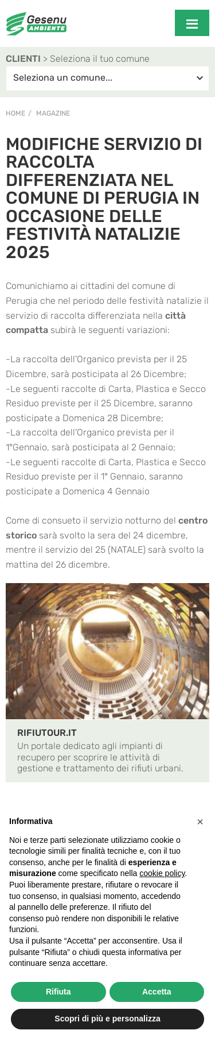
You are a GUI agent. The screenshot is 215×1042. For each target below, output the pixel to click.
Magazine (53, 113)
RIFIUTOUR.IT (47, 732)
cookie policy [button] (162, 873)
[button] (200, 822)
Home (15, 113)
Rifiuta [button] (58, 991)
